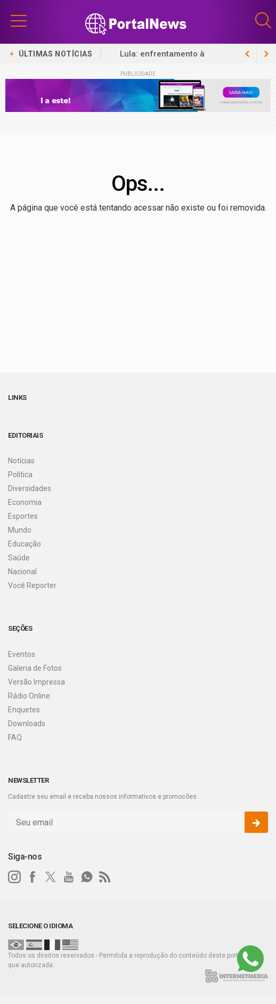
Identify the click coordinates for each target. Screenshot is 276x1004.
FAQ (15, 737)
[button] (18, 20)
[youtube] (68, 877)
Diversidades (29, 488)
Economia (25, 502)
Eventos (21, 654)
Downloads (26, 723)
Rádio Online (29, 696)
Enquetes (24, 709)
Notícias (21, 460)
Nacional (22, 571)
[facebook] (32, 877)
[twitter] (50, 877)
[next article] (247, 53)
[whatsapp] (86, 877)
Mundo (19, 530)
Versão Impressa (36, 682)
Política (20, 474)
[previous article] (266, 53)
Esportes (23, 516)
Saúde (19, 557)
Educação (24, 544)
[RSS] (105, 877)
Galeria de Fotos (35, 668)
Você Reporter (32, 585)
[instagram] (14, 877)
